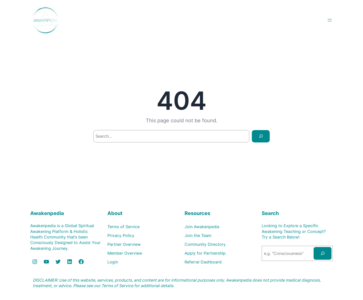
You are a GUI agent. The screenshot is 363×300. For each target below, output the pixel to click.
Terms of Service (117, 285)
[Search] (261, 136)
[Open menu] (330, 20)
